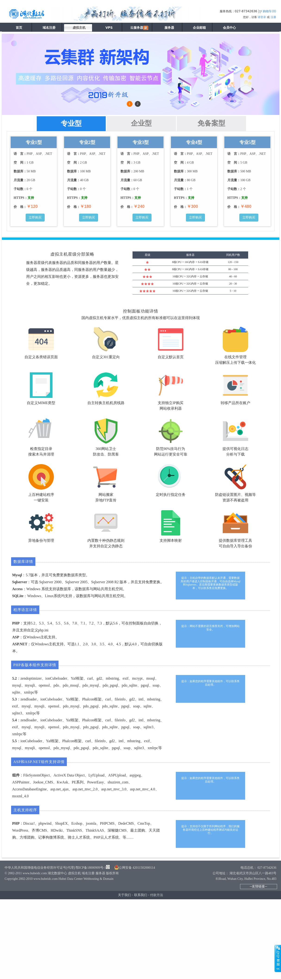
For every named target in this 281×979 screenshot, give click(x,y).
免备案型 (211, 123)
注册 (273, 17)
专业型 (71, 123)
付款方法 (156, 895)
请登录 (262, 17)
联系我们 (140, 895)
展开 (278, 958)
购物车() (269, 11)
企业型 (141, 123)
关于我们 (124, 895)
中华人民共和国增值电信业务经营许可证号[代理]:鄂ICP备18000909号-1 (55, 867)
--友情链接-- (258, 886)
